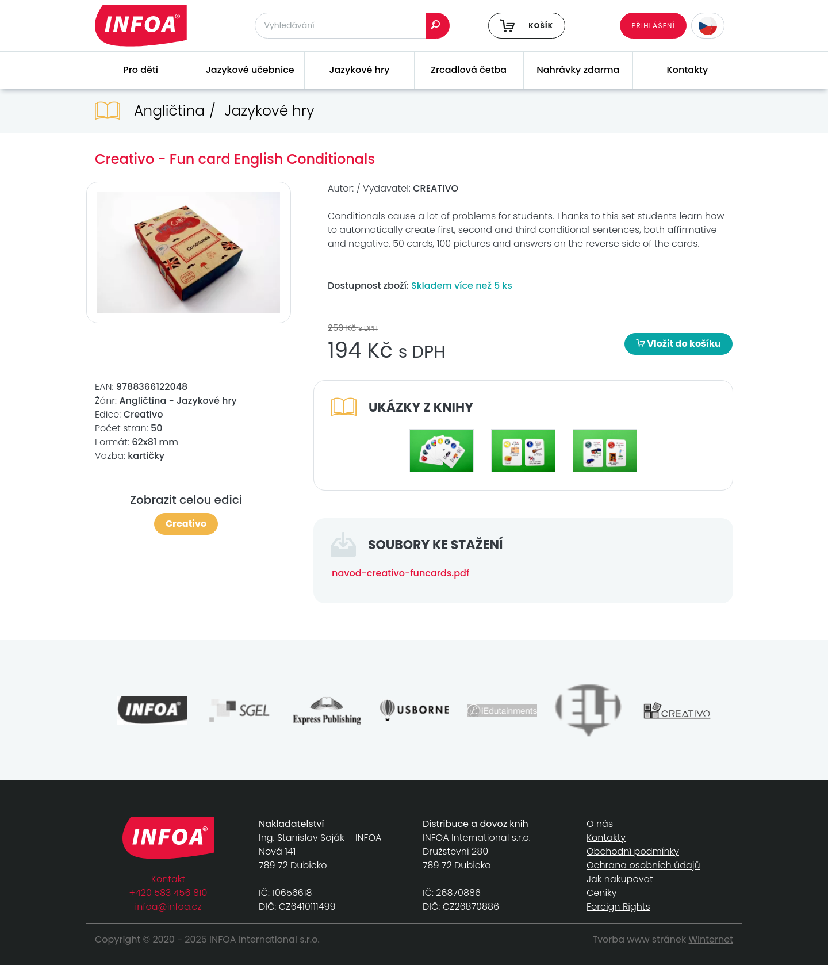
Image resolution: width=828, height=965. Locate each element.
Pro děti (140, 69)
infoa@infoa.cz (168, 906)
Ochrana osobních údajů (643, 865)
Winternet (711, 939)
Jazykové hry (359, 69)
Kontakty (687, 69)
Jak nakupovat (619, 879)
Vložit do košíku (678, 343)
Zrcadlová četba (469, 69)
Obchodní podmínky (632, 851)
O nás (599, 823)
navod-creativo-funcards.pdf (400, 573)
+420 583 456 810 (168, 892)
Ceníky (601, 892)
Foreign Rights (618, 906)
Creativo (186, 523)
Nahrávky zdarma (577, 69)
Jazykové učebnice (250, 69)
